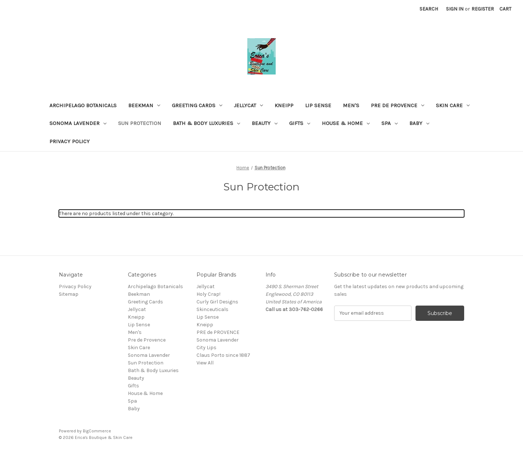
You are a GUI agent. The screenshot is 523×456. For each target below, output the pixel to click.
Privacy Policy (69, 141)
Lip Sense (318, 105)
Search (428, 9)
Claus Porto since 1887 (223, 355)
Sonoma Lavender (77, 123)
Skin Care (453, 105)
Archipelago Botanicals (83, 105)
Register (482, 9)
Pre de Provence (397, 105)
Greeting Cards (197, 105)
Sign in (454, 9)
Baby (419, 123)
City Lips (206, 347)
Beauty (264, 123)
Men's (351, 105)
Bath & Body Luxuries (206, 123)
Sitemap (68, 294)
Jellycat (248, 105)
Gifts (299, 123)
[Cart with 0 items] (505, 9)
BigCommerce (97, 430)
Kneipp (284, 105)
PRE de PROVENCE (217, 332)
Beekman (144, 105)
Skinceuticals (212, 309)
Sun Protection (139, 123)
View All (205, 363)
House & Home (346, 123)
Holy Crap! (208, 294)
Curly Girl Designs (217, 302)
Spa (389, 123)
